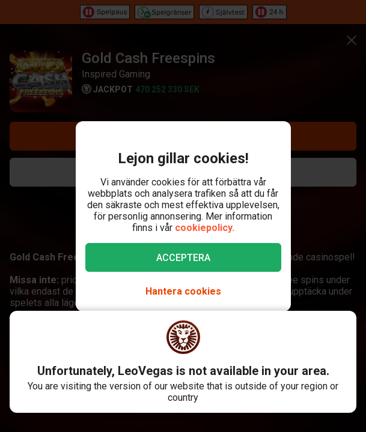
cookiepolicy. (204, 227)
